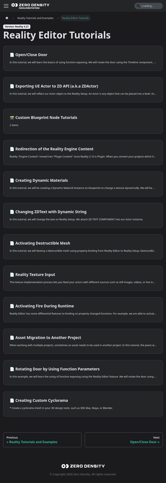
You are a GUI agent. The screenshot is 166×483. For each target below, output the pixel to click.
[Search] (148, 6)
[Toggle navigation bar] (6, 6)
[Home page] (7, 18)
